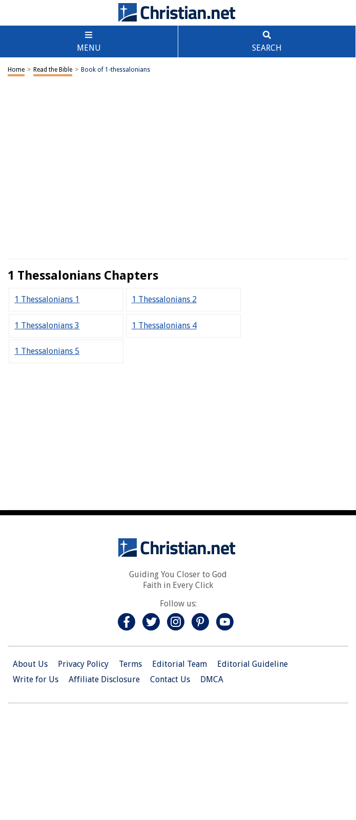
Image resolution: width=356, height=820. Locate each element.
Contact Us (170, 679)
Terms (130, 664)
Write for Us (35, 679)
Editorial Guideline (252, 664)
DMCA (211, 679)
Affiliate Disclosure (104, 679)
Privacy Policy (83, 664)
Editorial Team (179, 664)
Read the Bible (52, 69)
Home (16, 69)
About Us (30, 664)
